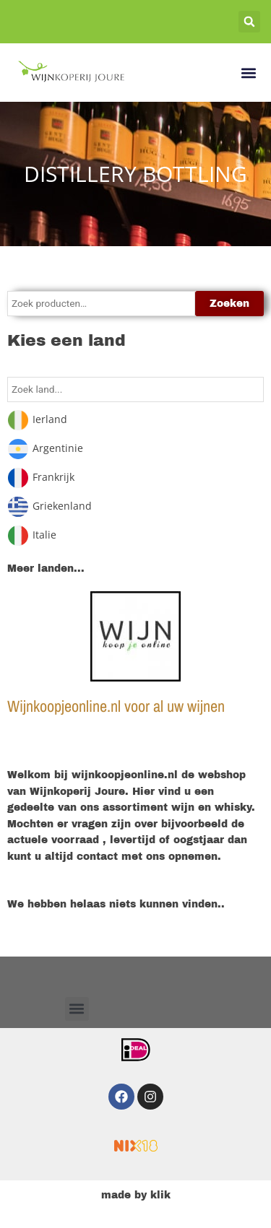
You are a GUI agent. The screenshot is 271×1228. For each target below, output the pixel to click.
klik (160, 1195)
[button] (249, 21)
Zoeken (229, 303)
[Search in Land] (135, 389)
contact (97, 856)
